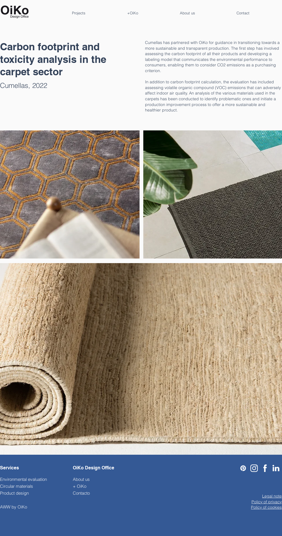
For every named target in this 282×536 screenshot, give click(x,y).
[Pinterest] (243, 468)
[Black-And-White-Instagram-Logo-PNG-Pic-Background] (254, 468)
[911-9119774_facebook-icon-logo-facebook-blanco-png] (265, 468)
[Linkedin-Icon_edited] (276, 468)
